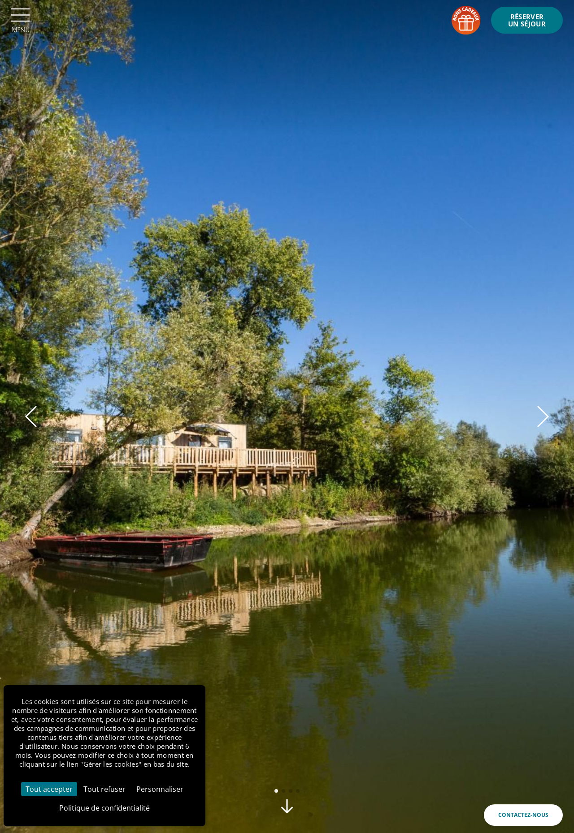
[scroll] (287, 810)
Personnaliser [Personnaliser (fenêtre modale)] (159, 789)
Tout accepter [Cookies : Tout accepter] (49, 789)
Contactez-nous (523, 815)
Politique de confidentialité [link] (104, 808)
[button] (31, 416)
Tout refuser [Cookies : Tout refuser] (104, 789)
